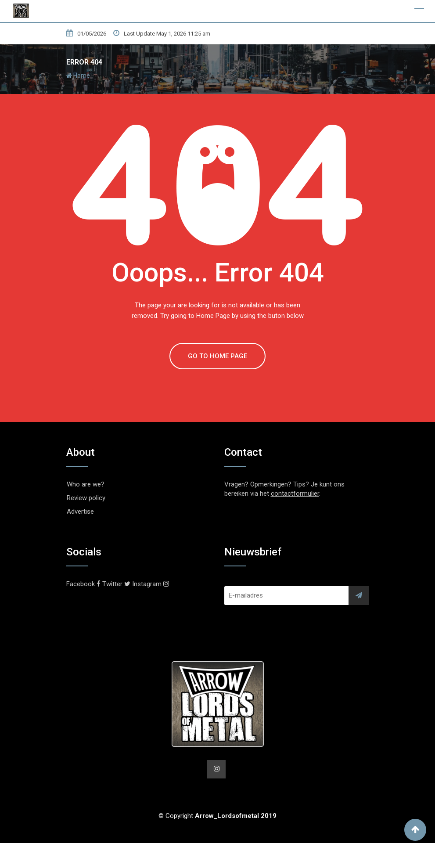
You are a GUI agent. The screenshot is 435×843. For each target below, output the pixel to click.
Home (78, 75)
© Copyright (217, 816)
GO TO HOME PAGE (217, 356)
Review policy (86, 498)
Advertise (80, 511)
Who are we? (85, 484)
